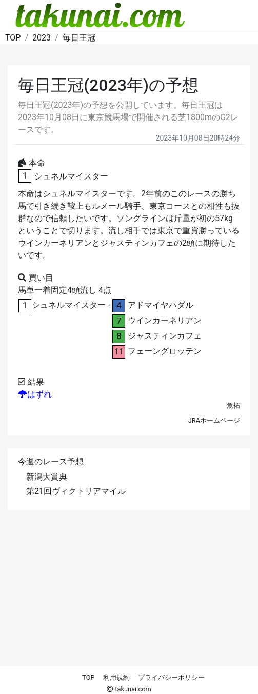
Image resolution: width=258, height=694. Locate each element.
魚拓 (233, 405)
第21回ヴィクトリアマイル (76, 491)
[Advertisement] (129, 594)
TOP (88, 677)
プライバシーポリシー (171, 677)
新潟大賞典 (46, 477)
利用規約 (116, 677)
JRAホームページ (214, 420)
